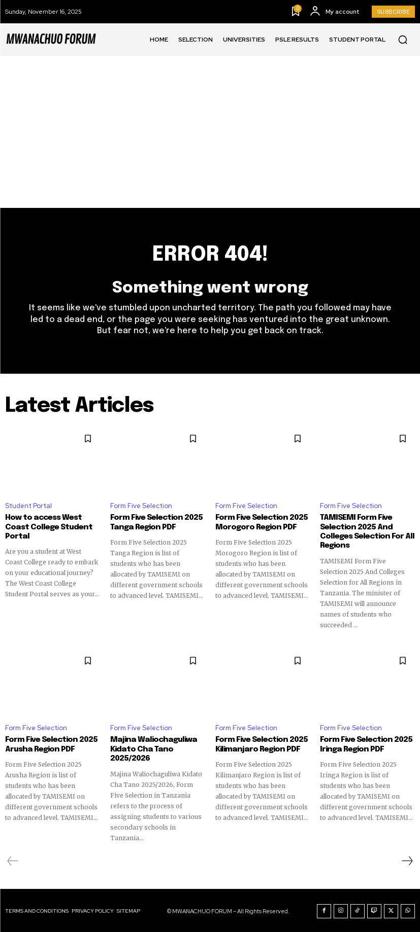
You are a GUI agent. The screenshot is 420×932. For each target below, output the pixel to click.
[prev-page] (13, 859)
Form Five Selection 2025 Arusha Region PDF (50, 743)
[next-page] (407, 859)
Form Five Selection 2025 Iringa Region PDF (365, 743)
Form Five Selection (141, 505)
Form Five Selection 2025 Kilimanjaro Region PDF (260, 743)
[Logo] (50, 39)
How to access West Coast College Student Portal (47, 527)
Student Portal (28, 505)
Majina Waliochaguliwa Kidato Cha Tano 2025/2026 (150, 748)
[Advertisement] (210, 132)
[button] (403, 39)
